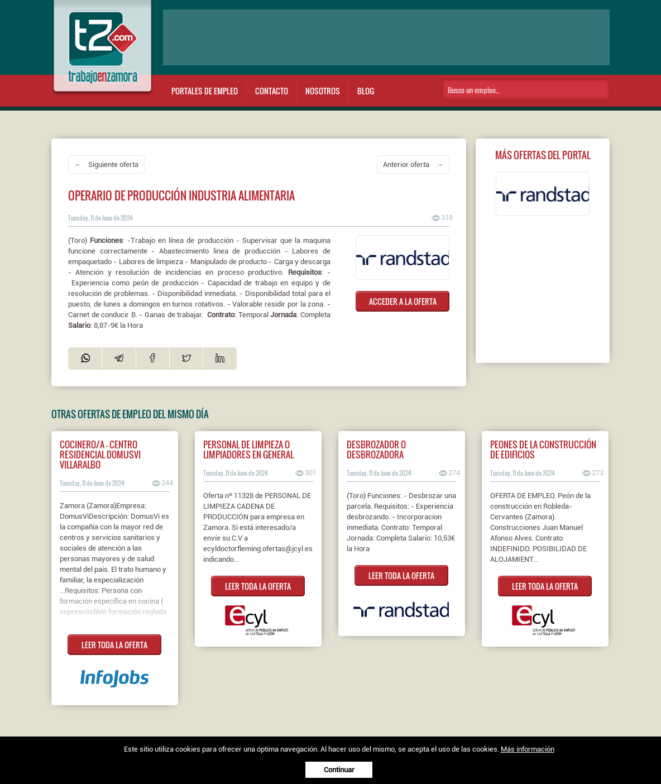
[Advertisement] (386, 37)
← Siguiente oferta (106, 164)
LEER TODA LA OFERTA (114, 645)
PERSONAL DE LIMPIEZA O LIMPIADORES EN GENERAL (248, 449)
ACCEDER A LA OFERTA (403, 301)
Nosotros (322, 91)
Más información (527, 749)
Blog (365, 91)
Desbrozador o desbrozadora (376, 449)
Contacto (271, 91)
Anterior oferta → (413, 164)
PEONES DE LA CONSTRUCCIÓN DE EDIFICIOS (543, 449)
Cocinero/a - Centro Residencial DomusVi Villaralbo (100, 454)
